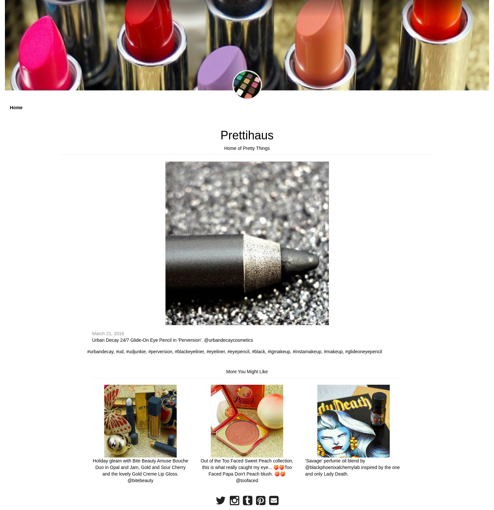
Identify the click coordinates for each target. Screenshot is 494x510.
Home (16, 107)
